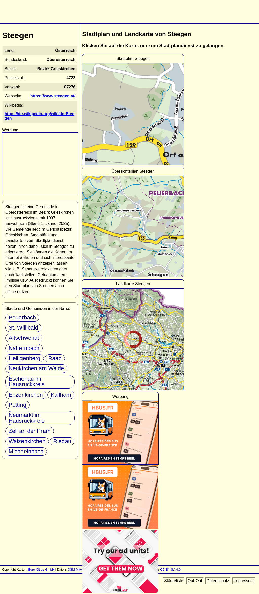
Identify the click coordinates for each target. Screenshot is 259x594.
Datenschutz (218, 581)
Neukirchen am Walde (36, 368)
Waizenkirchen (27, 441)
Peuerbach (22, 317)
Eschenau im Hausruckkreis (27, 381)
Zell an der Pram (30, 431)
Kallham (61, 395)
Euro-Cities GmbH (41, 569)
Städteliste (173, 581)
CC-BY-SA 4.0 (170, 569)
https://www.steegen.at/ (52, 96)
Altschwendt (24, 338)
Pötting (17, 405)
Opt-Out (195, 581)
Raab (55, 358)
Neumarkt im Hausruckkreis (27, 418)
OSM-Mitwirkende (80, 569)
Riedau (62, 441)
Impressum (244, 581)
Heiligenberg (24, 358)
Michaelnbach (26, 451)
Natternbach (24, 348)
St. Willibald (23, 327)
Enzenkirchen (26, 395)
